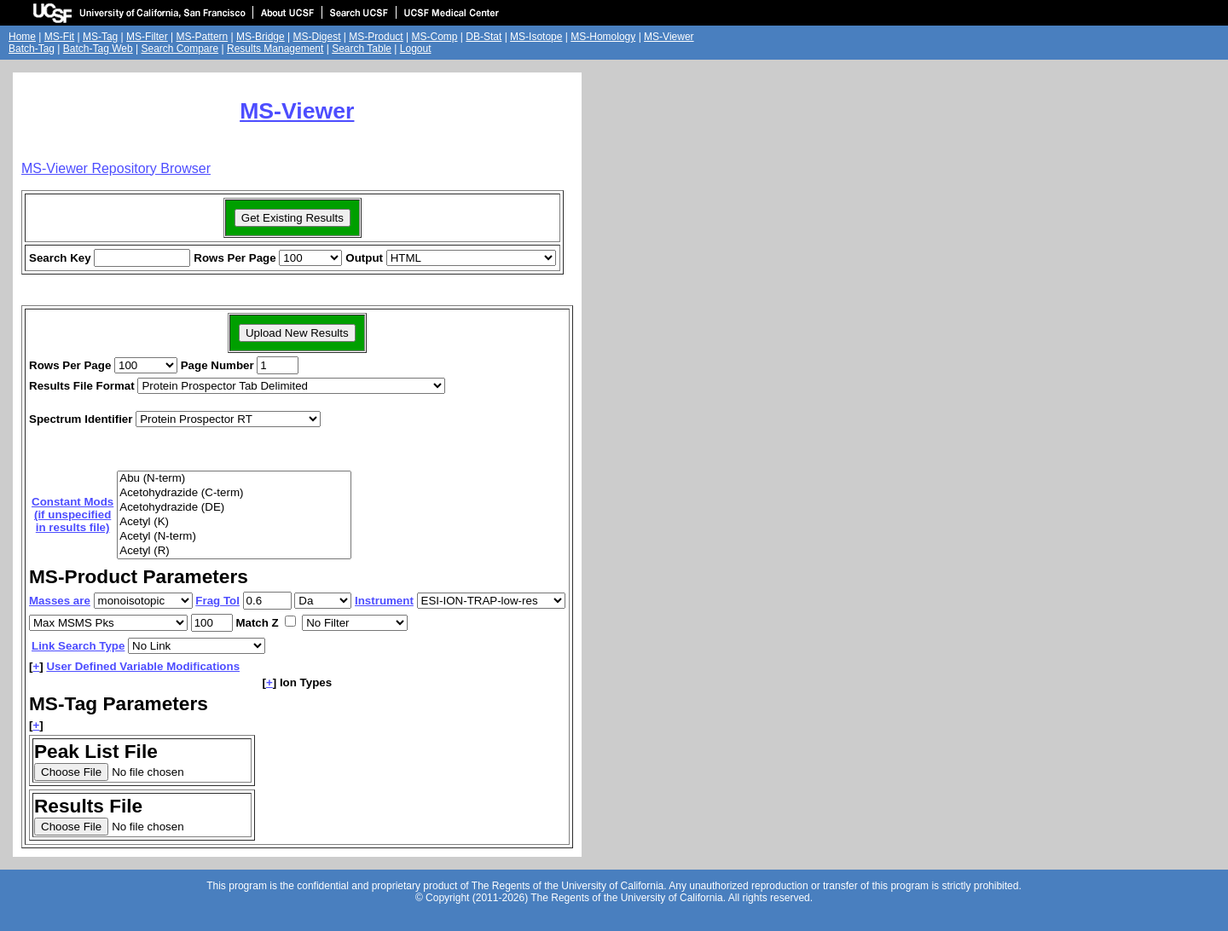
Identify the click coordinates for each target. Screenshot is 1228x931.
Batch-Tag (32, 49)
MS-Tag (100, 37)
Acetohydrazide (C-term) (234, 493)
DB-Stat (483, 37)
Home (22, 37)
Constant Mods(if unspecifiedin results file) (72, 514)
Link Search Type (78, 645)
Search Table (361, 49)
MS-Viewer (668, 37)
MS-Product (376, 37)
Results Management (275, 49)
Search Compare (179, 49)
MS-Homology (603, 37)
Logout (416, 49)
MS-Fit (59, 37)
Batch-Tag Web (98, 49)
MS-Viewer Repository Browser (116, 168)
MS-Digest (317, 37)
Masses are (59, 600)
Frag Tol (217, 600)
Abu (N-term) (234, 478)
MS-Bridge (260, 37)
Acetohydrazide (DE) (234, 507)
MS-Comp (434, 37)
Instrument (384, 600)
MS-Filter (147, 37)
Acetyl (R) (234, 551)
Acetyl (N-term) (234, 536)
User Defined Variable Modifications (143, 666)
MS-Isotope (536, 37)
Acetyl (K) (234, 522)
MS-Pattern (203, 37)
